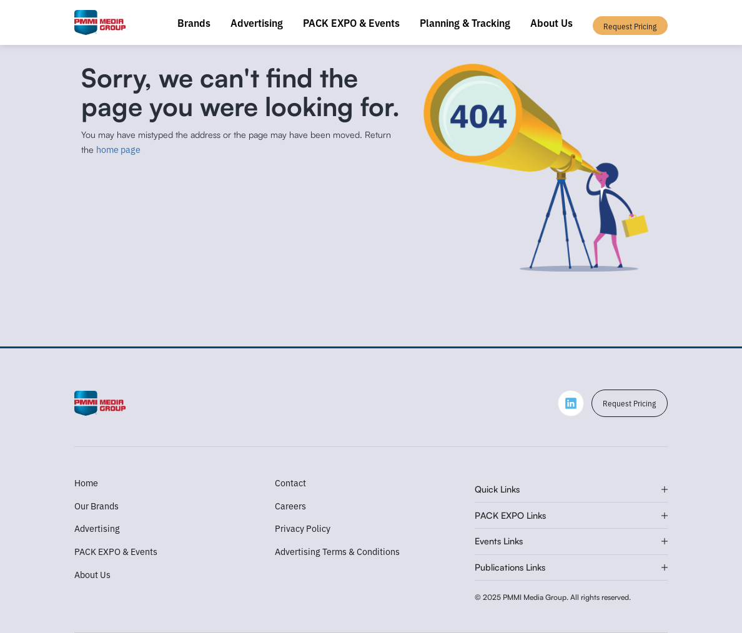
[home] (100, 22)
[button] (571, 490)
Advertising (256, 22)
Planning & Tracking (465, 22)
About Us (551, 22)
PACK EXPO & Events (351, 22)
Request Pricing (629, 403)
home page (118, 149)
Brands (193, 22)
